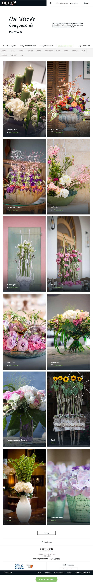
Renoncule (75, 50)
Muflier (58, 50)
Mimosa (39, 50)
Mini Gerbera (49, 50)
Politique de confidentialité (82, 572)
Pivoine (66, 50)
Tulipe (21, 55)
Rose (83, 50)
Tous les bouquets (9, 46)
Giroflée (21, 50)
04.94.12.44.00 (54, 559)
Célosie (13, 50)
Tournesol (13, 55)
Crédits (69, 572)
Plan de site (48, 572)
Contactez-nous (46, 579)
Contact (39, 572)
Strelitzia (4, 55)
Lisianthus (30, 50)
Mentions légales (59, 572)
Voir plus (46, 533)
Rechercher (49, 3)
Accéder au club (68, 569)
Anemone (4, 50)
